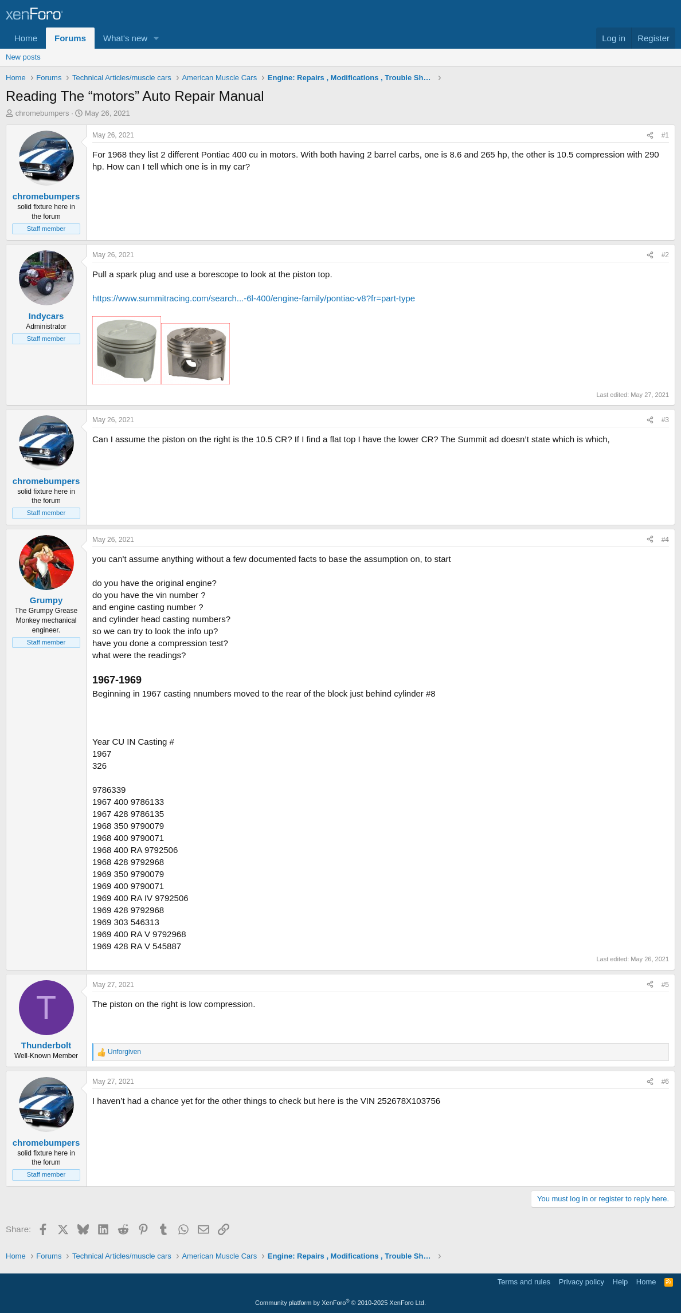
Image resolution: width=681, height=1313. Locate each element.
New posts (23, 57)
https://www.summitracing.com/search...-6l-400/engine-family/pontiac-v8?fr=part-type (253, 298)
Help (620, 1281)
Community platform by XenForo (340, 1302)
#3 (665, 420)
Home (25, 38)
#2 (665, 255)
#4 (665, 540)
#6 (665, 1082)
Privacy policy (581, 1281)
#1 (665, 135)
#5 (665, 985)
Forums (70, 38)
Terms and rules (524, 1281)
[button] (156, 38)
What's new (125, 38)
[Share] (650, 135)
